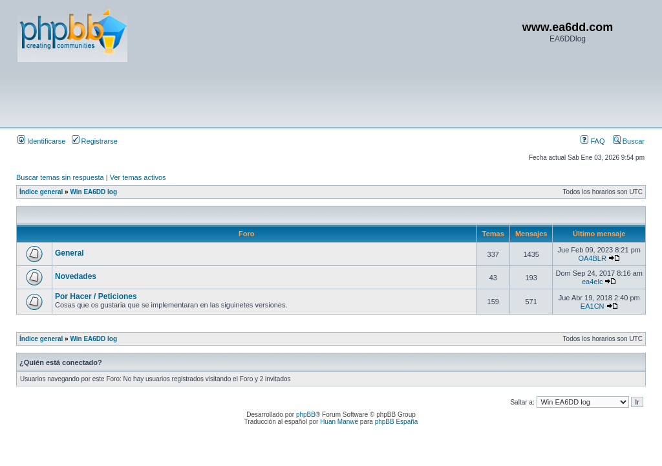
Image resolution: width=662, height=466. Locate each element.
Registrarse (95, 141)
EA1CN (592, 306)
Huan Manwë (339, 421)
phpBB (305, 414)
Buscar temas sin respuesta (60, 177)
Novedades (75, 276)
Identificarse (41, 141)
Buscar (629, 141)
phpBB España (396, 421)
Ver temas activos (138, 177)
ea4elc (592, 281)
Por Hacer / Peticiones (96, 296)
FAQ (592, 141)
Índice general (41, 191)
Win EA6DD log (93, 191)
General (69, 253)
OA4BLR (592, 258)
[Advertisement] (252, 94)
